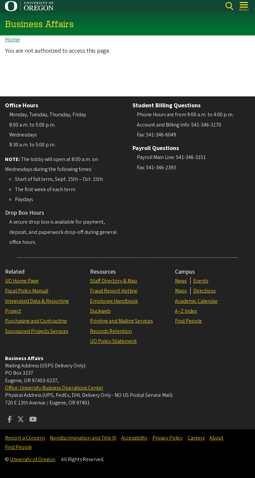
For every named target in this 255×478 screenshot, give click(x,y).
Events (200, 281)
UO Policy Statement (113, 341)
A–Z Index (186, 311)
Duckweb (100, 311)
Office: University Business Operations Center (54, 388)
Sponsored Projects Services (36, 331)
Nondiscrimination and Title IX (83, 438)
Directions (204, 290)
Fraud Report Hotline (113, 290)
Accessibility (134, 438)
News (181, 281)
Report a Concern (25, 438)
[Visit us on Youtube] (33, 420)
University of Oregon (32, 459)
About (216, 438)
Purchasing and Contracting (36, 321)
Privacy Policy (167, 438)
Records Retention (111, 331)
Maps (181, 290)
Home (12, 39)
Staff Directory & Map (113, 281)
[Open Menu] (244, 6)
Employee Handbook (114, 301)
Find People (188, 321)
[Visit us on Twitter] (21, 420)
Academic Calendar (196, 301)
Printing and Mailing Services (121, 321)
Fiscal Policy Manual (26, 290)
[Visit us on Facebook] (10, 420)
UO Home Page (22, 281)
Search (229, 6)
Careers (196, 438)
